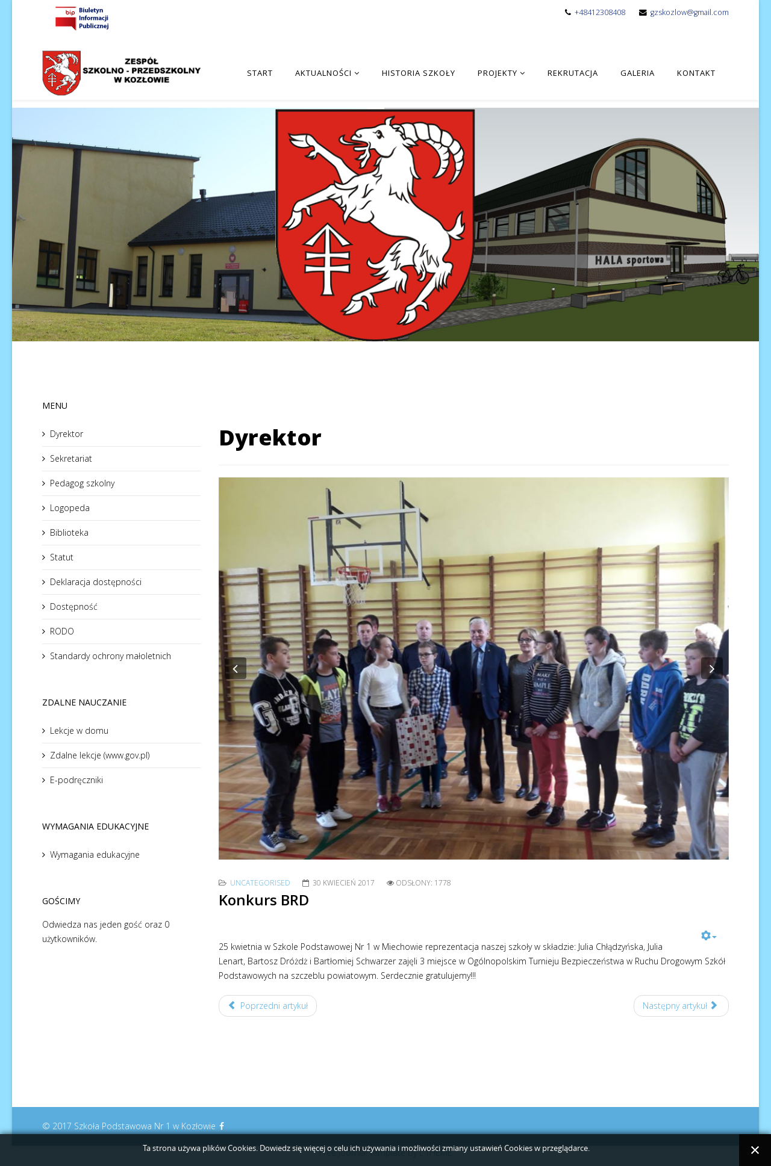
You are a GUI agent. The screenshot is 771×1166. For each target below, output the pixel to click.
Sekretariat (71, 458)
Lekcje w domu (79, 730)
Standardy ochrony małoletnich (110, 656)
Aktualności (323, 72)
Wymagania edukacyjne (95, 854)
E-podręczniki (76, 780)
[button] (235, 668)
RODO (62, 631)
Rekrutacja (573, 72)
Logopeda (70, 507)
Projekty (497, 72)
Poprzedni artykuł (268, 1005)
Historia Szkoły (418, 72)
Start (260, 72)
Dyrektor (66, 433)
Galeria (637, 72)
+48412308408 (600, 12)
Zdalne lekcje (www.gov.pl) (99, 755)
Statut (61, 557)
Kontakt (696, 72)
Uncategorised (260, 883)
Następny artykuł (680, 1005)
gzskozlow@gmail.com (690, 12)
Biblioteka (69, 532)
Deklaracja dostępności (96, 582)
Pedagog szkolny (82, 483)
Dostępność (74, 606)
